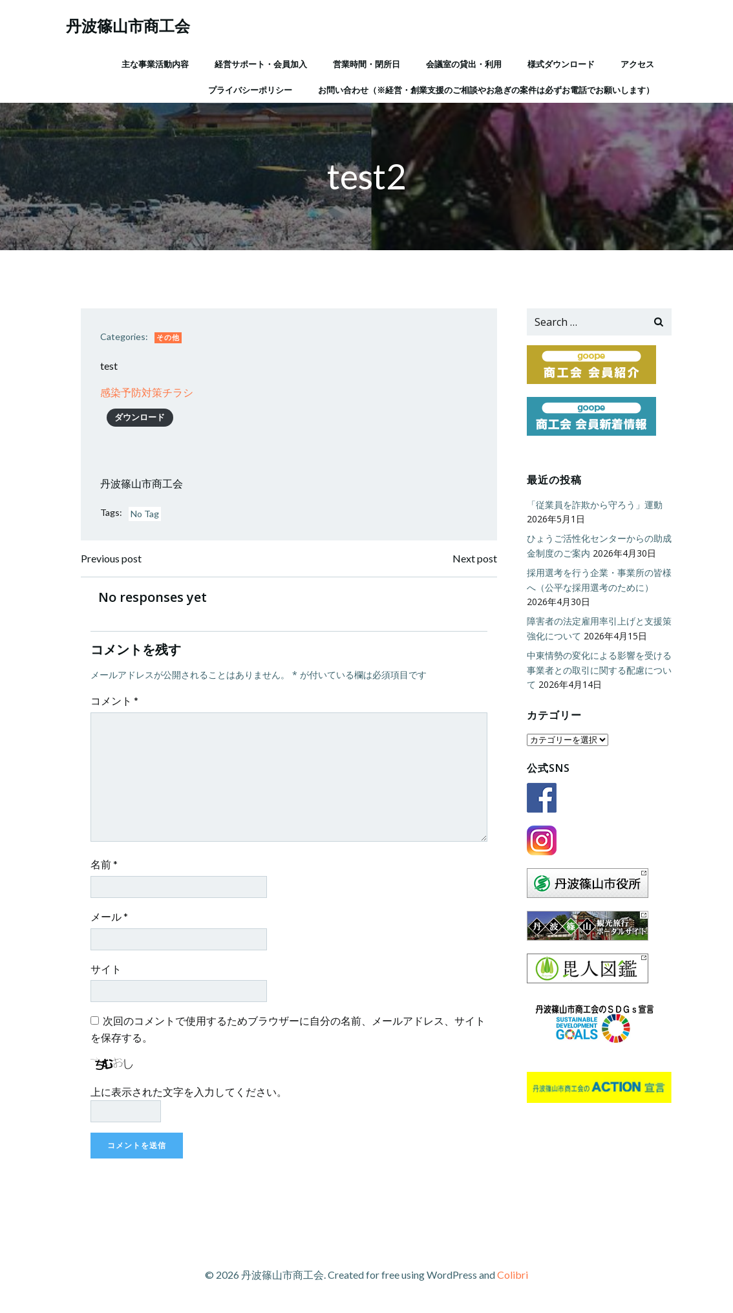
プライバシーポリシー (250, 90)
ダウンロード (139, 417)
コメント (114, 700)
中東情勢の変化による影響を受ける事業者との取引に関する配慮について (599, 669)
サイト (106, 969)
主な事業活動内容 (155, 64)
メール (109, 916)
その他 (168, 337)
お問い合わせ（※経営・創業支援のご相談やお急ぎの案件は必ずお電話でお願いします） (486, 90)
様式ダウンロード (561, 64)
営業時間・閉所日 (366, 64)
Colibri (512, 1274)
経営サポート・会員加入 (261, 64)
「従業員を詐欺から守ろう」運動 (595, 504)
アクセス (637, 64)
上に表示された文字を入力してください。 (188, 1091)
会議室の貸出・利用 (464, 64)
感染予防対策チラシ (146, 392)
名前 (104, 864)
